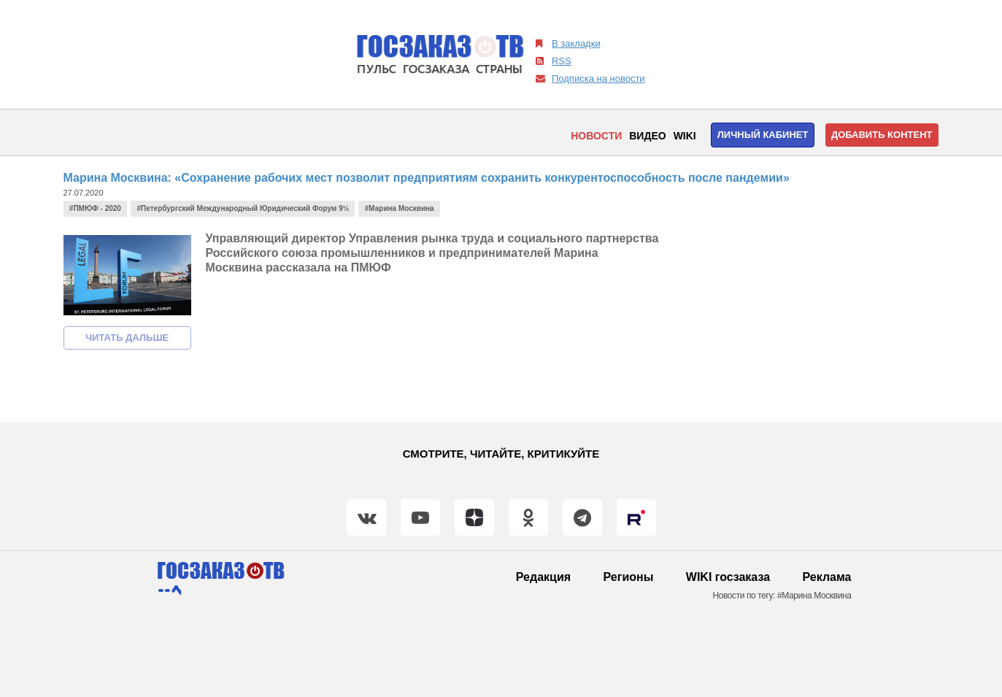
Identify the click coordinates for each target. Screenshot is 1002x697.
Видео (647, 136)
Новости (596, 136)
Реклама (827, 577)
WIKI (685, 136)
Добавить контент (882, 134)
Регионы (629, 577)
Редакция (543, 577)
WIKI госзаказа (728, 577)
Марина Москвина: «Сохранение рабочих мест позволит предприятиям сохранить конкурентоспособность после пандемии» (426, 178)
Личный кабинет (763, 134)
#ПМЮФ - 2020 (95, 208)
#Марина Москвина (399, 208)
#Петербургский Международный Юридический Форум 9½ (243, 208)
